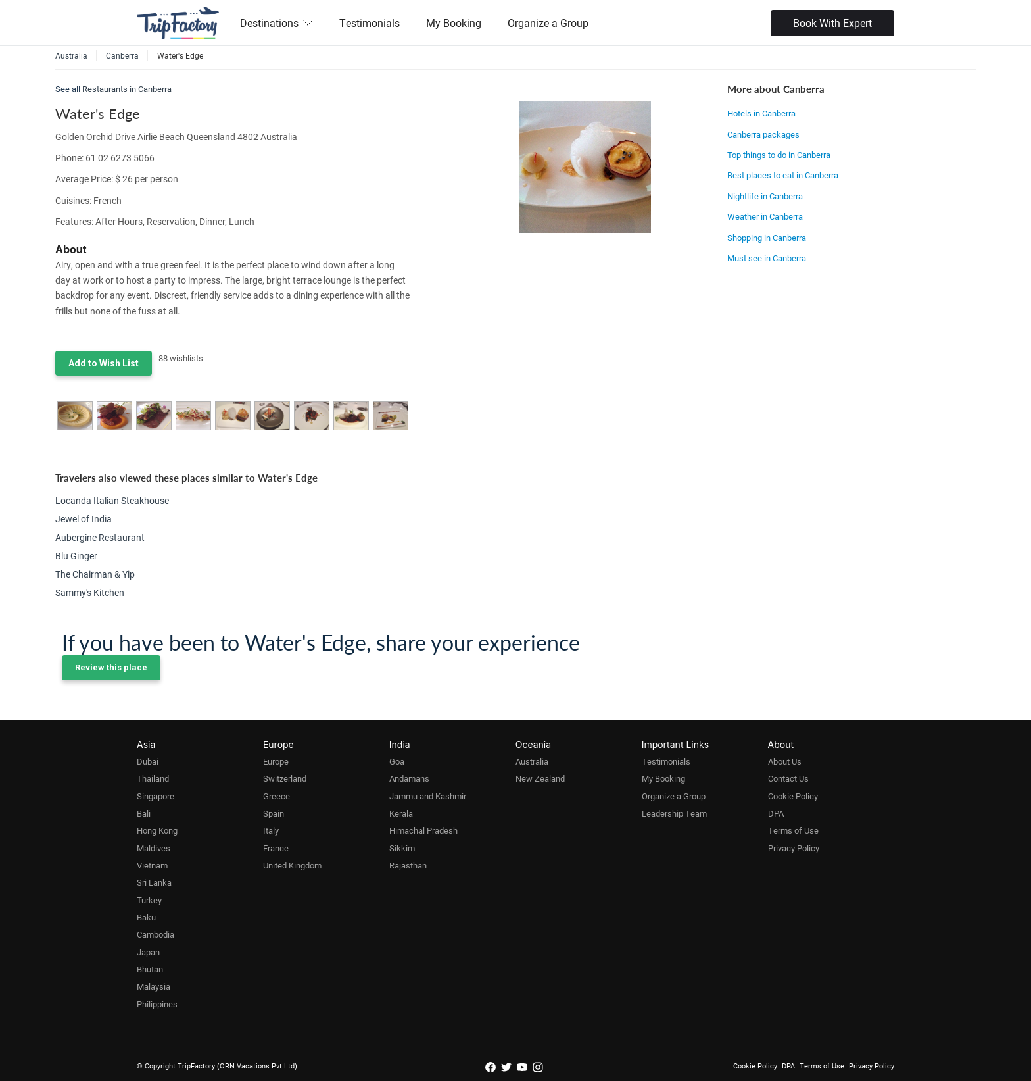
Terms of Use (793, 830)
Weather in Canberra (765, 216)
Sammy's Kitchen (89, 592)
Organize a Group (548, 23)
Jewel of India (83, 519)
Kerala (401, 813)
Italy (271, 830)
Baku (146, 917)
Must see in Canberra (766, 258)
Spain (273, 813)
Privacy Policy (793, 848)
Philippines (157, 1004)
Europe (276, 761)
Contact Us (788, 778)
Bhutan (150, 969)
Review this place (111, 667)
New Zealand (540, 778)
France (276, 848)
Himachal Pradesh (423, 830)
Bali (144, 813)
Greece (276, 796)
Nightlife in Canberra (765, 196)
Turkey (149, 900)
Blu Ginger (76, 555)
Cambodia (155, 934)
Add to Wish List (103, 363)
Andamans (409, 778)
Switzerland (284, 778)
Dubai (147, 761)
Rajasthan (408, 865)
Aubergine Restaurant (100, 537)
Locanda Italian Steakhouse (112, 500)
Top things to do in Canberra (778, 155)
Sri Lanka (154, 882)
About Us (785, 761)
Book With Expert (832, 23)
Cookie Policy (793, 796)
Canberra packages (763, 134)
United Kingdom (292, 865)
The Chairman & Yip (95, 574)
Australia (532, 761)
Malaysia (153, 986)
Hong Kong (157, 830)
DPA (776, 813)
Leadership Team (674, 813)
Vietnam (152, 865)
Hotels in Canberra (761, 113)
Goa (396, 761)
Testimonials (369, 23)
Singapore (155, 796)
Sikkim (402, 848)
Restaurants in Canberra (127, 89)
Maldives (153, 848)
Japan (148, 952)
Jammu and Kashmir (427, 796)
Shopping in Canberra (766, 237)
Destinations (276, 23)
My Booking (453, 23)
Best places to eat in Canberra (782, 175)
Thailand (153, 778)
